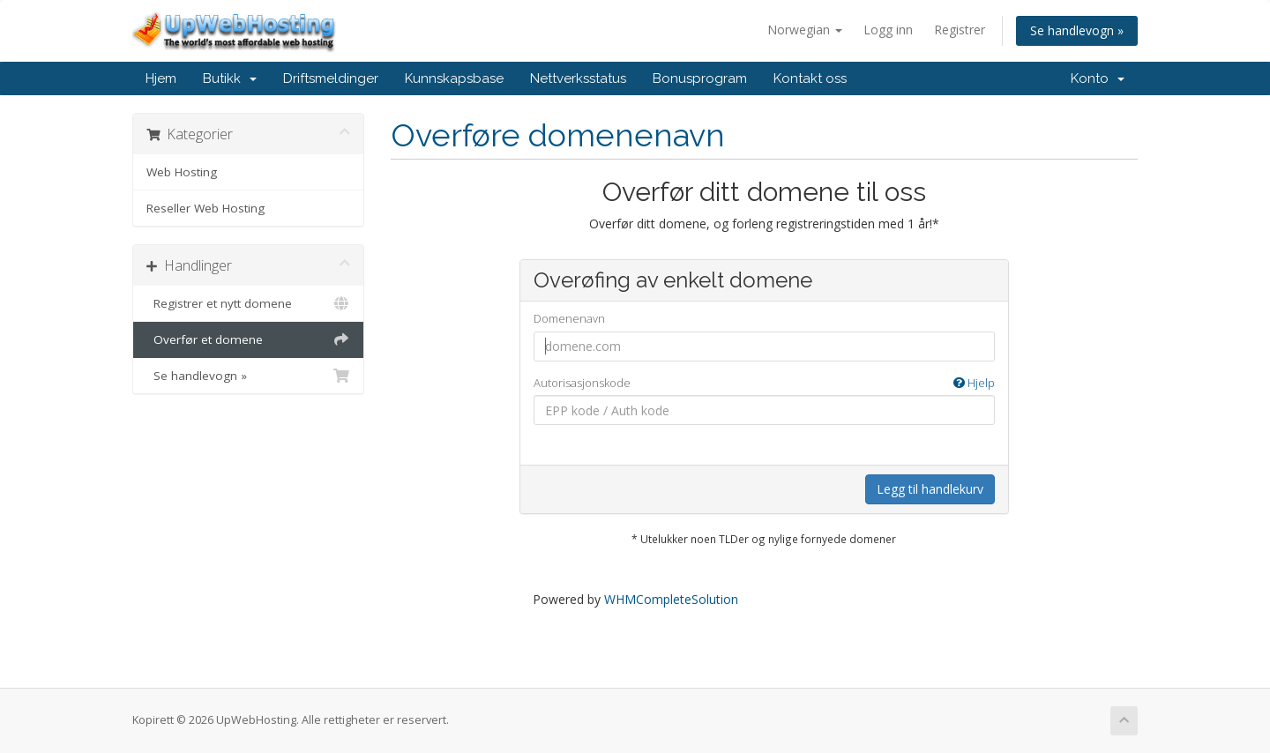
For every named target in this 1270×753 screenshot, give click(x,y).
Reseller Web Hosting (205, 208)
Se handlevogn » (1077, 30)
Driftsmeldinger (330, 78)
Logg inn (888, 29)
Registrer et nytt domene (248, 303)
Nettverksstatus (578, 78)
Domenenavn (569, 318)
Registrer (959, 29)
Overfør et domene (248, 339)
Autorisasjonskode (764, 383)
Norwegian (804, 29)
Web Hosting (181, 172)
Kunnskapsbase (454, 78)
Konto (1097, 78)
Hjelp (974, 383)
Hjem (161, 78)
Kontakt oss (810, 78)
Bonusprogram (700, 78)
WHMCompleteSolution (671, 599)
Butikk (230, 78)
